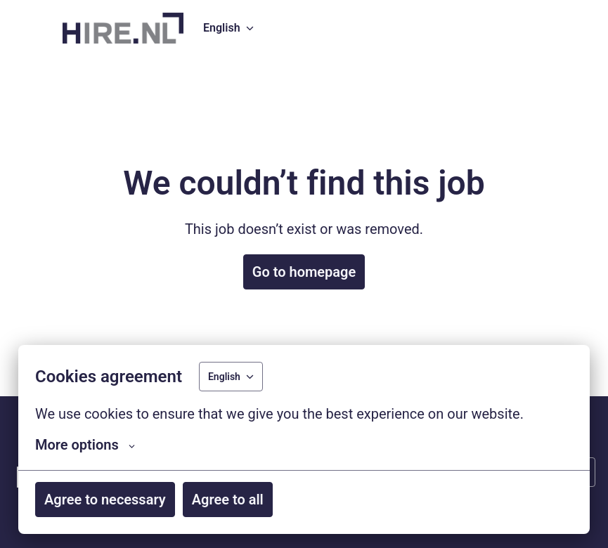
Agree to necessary (105, 499)
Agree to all (228, 499)
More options (85, 444)
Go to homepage (304, 271)
